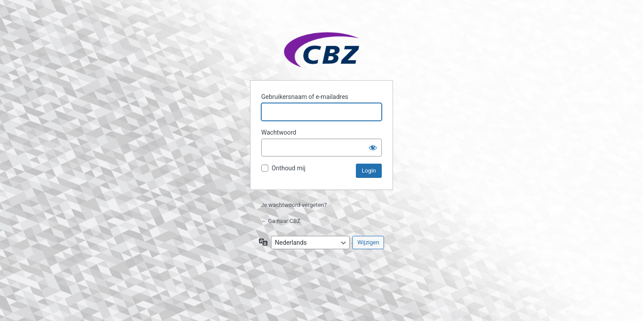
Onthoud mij (288, 168)
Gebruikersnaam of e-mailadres (304, 96)
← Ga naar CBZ (281, 221)
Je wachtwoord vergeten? (294, 205)
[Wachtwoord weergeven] (373, 147)
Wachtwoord (278, 132)
